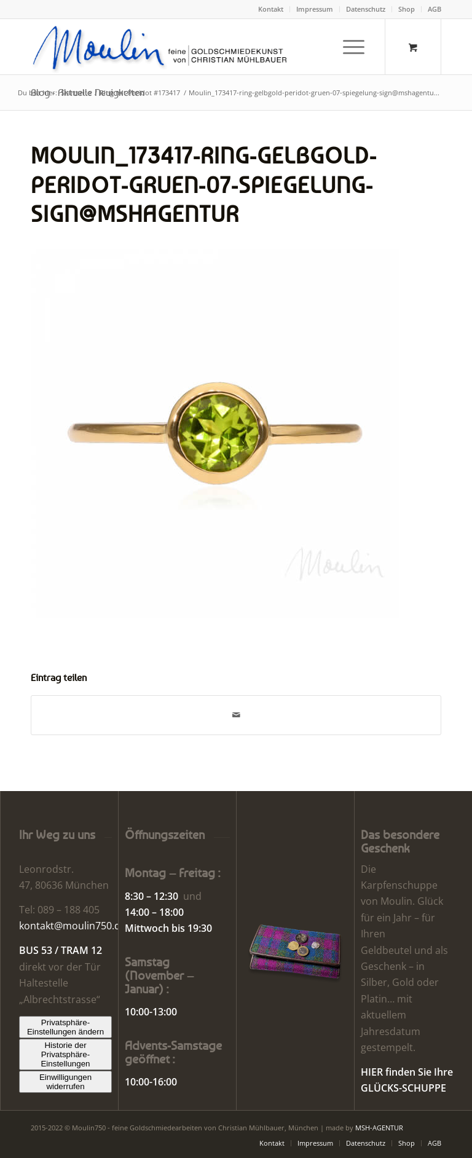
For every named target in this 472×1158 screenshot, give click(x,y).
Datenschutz (365, 9)
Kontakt (270, 9)
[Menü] (347, 46)
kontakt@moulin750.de (72, 925)
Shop (406, 9)
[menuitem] (271, 9)
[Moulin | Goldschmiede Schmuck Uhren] (162, 46)
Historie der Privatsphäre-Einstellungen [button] (65, 1054)
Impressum (314, 9)
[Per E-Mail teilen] (236, 715)
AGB (434, 9)
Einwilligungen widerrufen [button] (65, 1082)
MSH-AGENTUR (379, 1127)
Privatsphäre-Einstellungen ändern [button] (65, 1027)
